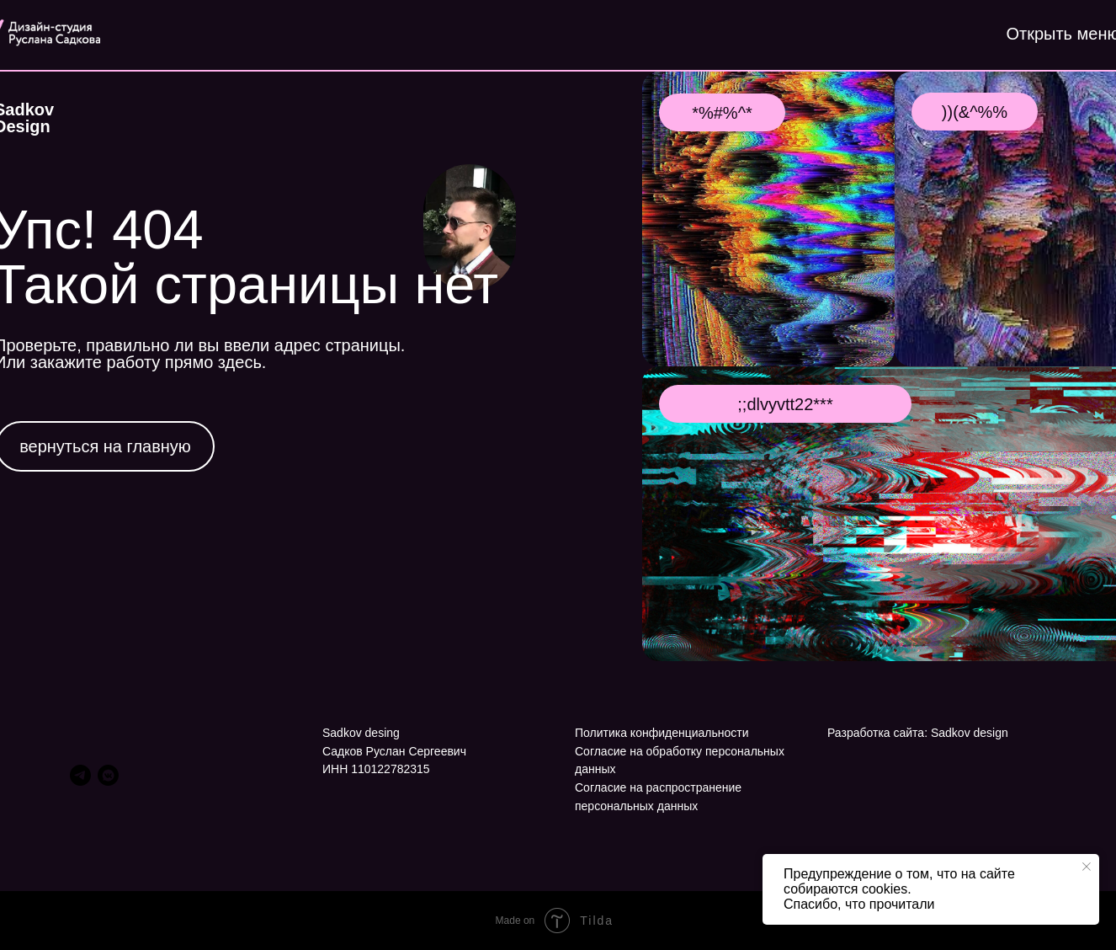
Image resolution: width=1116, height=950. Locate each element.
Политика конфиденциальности (662, 732)
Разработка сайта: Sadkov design (917, 732)
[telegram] (80, 775)
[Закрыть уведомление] (1086, 866)
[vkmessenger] (108, 775)
